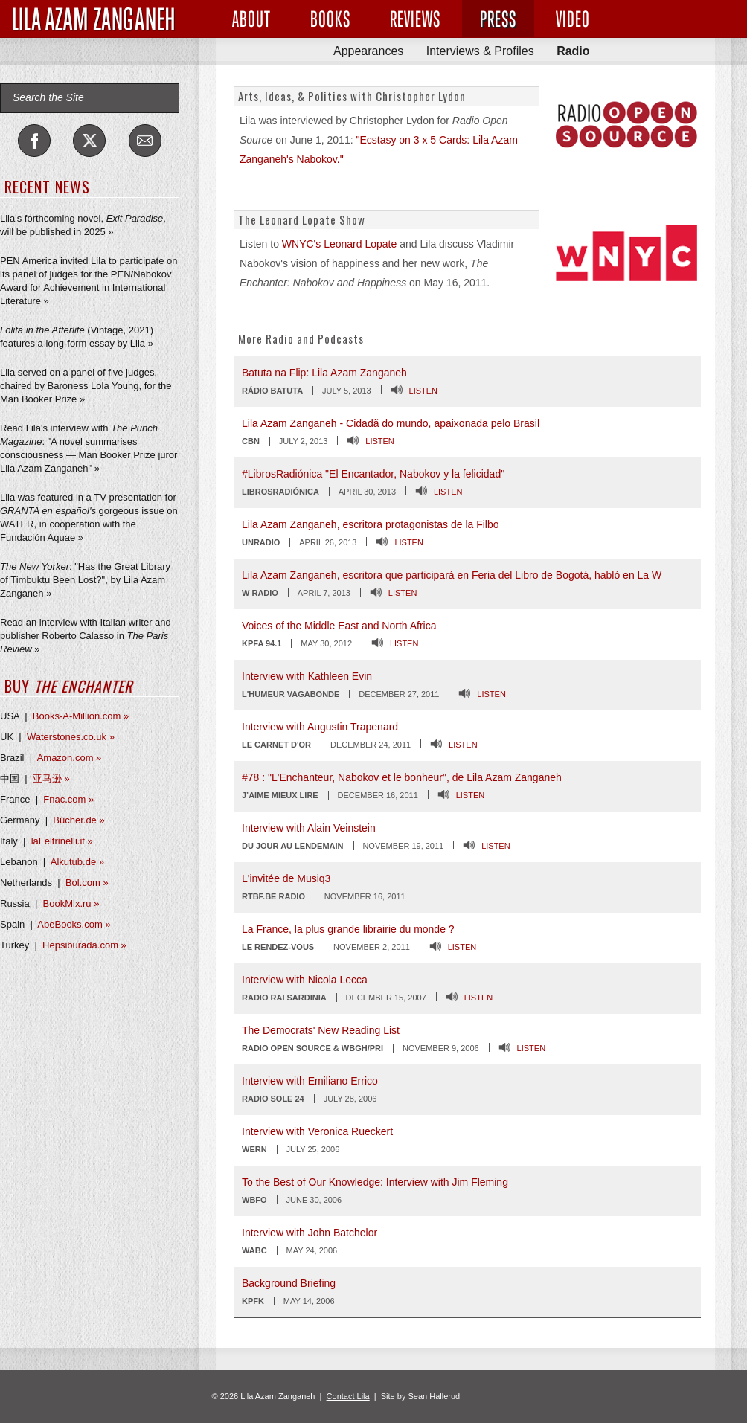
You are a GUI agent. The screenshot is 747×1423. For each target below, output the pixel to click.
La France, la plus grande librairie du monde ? (348, 929)
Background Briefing (289, 1283)
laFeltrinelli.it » (62, 841)
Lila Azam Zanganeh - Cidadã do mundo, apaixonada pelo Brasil (390, 423)
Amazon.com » (69, 757)
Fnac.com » (68, 799)
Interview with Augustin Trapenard (320, 727)
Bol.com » (87, 882)
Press (498, 19)
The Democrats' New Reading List (321, 1030)
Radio (573, 51)
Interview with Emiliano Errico (310, 1081)
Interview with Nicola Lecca (305, 980)
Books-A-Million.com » (81, 716)
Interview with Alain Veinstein (309, 828)
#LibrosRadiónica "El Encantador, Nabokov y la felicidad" (373, 474)
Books (330, 19)
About (251, 19)
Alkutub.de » (77, 861)
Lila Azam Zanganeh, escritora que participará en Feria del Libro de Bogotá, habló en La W (451, 575)
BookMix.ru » (71, 903)
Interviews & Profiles (480, 51)
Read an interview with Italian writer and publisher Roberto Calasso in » (85, 636)
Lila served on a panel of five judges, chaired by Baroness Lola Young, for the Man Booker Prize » (86, 386)
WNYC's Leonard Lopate (339, 244)
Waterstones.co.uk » (71, 736)
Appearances (368, 51)
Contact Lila (348, 1396)
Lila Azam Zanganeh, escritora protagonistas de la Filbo (370, 524)
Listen (423, 390)
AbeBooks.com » (73, 924)
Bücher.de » (78, 820)
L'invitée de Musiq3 (286, 878)
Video (573, 19)
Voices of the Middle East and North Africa (339, 626)
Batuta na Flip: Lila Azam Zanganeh (324, 373)
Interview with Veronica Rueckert (317, 1131)
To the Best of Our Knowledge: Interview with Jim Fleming (375, 1182)
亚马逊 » (51, 778)
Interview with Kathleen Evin (307, 676)
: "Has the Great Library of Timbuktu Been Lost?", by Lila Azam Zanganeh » (85, 580)
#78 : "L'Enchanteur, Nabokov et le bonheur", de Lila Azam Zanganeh (402, 777)
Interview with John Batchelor (309, 1233)
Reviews (415, 19)
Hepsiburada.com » (84, 945)
